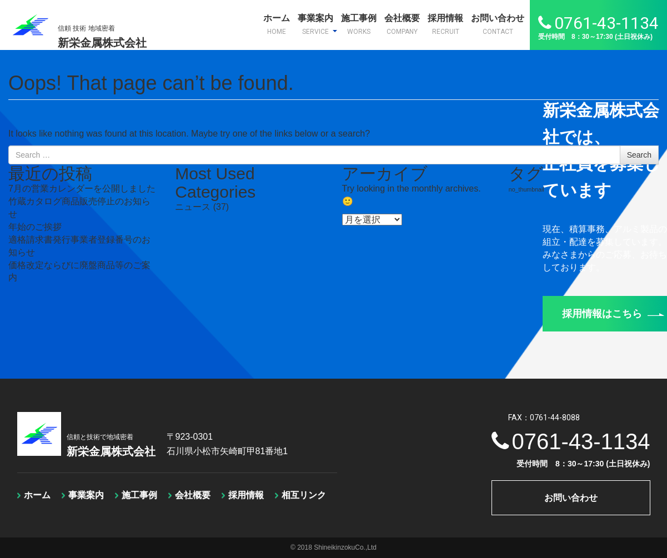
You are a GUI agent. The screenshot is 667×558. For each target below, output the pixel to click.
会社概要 (402, 24)
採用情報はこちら (613, 313)
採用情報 (445, 24)
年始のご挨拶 (35, 227)
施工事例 (359, 24)
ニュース (192, 207)
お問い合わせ (497, 24)
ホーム (276, 24)
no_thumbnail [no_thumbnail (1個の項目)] (526, 189)
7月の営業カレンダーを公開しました (82, 188)
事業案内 (317, 24)
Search (639, 154)
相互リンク (304, 495)
